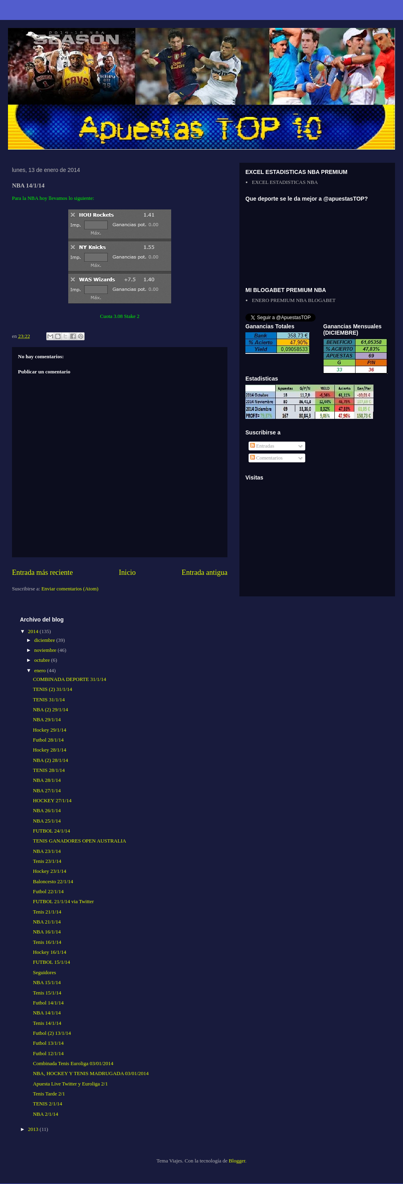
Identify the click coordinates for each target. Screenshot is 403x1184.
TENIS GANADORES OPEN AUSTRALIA (79, 841)
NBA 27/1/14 (47, 790)
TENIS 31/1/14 (49, 700)
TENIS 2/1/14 (47, 1104)
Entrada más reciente (42, 572)
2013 (34, 1129)
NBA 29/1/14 (47, 719)
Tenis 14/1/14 (47, 1023)
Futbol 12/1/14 (48, 1053)
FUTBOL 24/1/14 (51, 831)
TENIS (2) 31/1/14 (52, 689)
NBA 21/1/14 (47, 922)
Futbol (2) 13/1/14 (52, 1033)
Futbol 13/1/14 (48, 1043)
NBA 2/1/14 (45, 1114)
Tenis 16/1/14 (47, 942)
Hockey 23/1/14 (49, 871)
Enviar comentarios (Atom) (70, 589)
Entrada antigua (204, 572)
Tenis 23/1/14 (47, 861)
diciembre (45, 640)
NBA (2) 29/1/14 (50, 709)
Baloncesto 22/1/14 (53, 881)
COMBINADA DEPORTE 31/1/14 (69, 679)
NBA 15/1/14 (47, 982)
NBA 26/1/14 (47, 810)
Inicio (127, 572)
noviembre (46, 650)
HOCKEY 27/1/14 (52, 800)
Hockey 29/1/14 (49, 730)
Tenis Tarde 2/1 (49, 1094)
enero (40, 670)
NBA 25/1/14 (47, 821)
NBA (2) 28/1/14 (50, 760)
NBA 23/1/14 (47, 851)
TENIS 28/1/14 (49, 770)
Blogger (237, 1161)
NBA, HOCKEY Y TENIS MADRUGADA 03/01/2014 (90, 1073)
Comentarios (266, 458)
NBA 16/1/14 (47, 932)
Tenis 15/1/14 (47, 993)
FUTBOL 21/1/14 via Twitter (63, 901)
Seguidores (44, 972)
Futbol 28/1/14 (48, 740)
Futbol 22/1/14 (48, 891)
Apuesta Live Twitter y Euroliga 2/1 (70, 1084)
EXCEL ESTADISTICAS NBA (285, 182)
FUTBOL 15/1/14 (51, 962)
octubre (42, 660)
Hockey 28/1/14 (49, 750)
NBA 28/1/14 (47, 780)
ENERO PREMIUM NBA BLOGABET (294, 300)
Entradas (262, 446)
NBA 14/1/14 (47, 1013)
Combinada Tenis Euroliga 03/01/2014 (73, 1063)
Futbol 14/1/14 (48, 1003)
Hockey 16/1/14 (49, 952)
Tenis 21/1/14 (47, 912)
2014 (34, 631)
